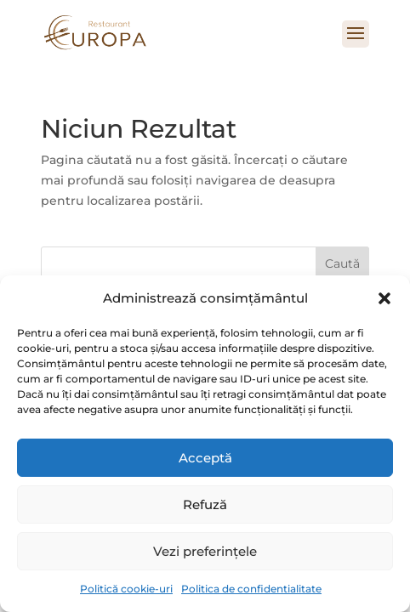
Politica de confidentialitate (251, 588)
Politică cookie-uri (126, 588)
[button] (384, 298)
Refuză (205, 504)
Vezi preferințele (205, 551)
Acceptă (205, 458)
